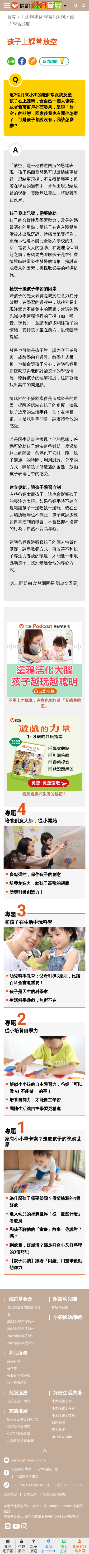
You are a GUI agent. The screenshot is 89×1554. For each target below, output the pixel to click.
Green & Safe (62, 1436)
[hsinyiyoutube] (16, 1527)
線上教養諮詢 (17, 1382)
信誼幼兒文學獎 (18, 1426)
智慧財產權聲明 (54, 1494)
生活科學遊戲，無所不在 (32, 1000)
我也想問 (54, 60)
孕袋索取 (21, 1546)
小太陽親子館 (62, 1401)
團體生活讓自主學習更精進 (35, 1108)
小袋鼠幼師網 (67, 1317)
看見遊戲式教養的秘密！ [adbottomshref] (44, 794)
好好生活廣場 (67, 1392)
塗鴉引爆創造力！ (26, 892)
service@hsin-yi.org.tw (29, 1460)
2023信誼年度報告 (21, 1328)
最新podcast (48, 1546)
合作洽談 (30, 1494)
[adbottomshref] (44, 659)
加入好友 (63, 1546)
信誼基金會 (20, 1299)
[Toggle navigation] (7, 6)
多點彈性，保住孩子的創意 (35, 874)
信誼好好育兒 (22, 1469)
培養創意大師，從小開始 (31, 820)
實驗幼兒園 (60, 1307)
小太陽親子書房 (63, 1415)
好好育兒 (13, 1361)
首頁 (11, 17)
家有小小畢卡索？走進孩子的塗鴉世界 (43, 1142)
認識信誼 (10, 1494)
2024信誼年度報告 (21, 1335)
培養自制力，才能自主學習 (35, 1099)
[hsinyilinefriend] (8, 1527)
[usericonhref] (81, 5)
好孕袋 (12, 1368)
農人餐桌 (58, 1429)
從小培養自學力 (21, 1030)
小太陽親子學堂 (63, 1408)
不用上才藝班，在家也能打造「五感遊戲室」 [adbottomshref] (44, 703)
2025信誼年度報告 (21, 1343)
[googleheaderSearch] (76, 5)
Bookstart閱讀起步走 (23, 1419)
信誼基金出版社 (18, 1401)
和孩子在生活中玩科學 (28, 922)
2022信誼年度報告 (21, 1321)
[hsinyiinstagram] (24, 1527)
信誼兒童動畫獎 (18, 1433)
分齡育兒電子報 (18, 1375)
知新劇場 (58, 1422)
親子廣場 (33, 1546)
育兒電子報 (7, 1546)
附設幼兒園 (65, 1299)
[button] (65, 5)
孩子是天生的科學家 (28, 991)
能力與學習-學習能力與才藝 (47, 17)
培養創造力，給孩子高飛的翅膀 (39, 883)
